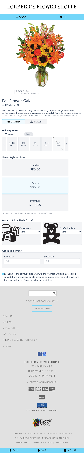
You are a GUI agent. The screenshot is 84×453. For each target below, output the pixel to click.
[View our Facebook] (40, 355)
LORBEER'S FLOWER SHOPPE (42, 7)
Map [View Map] (42, 450)
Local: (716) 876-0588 (42, 375)
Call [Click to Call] (14, 450)
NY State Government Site (55, 438)
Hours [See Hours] (70, 450)
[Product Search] (43, 293)
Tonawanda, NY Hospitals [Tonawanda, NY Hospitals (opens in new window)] (59, 433)
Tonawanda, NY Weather (27, 438)
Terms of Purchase (42, 442)
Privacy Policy (23, 442)
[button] (42, 405)
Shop (21, 17)
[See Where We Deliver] (42, 308)
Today (28, 134)
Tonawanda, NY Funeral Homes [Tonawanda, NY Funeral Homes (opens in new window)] (27, 433)
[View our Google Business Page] (44, 355)
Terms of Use (61, 442)
